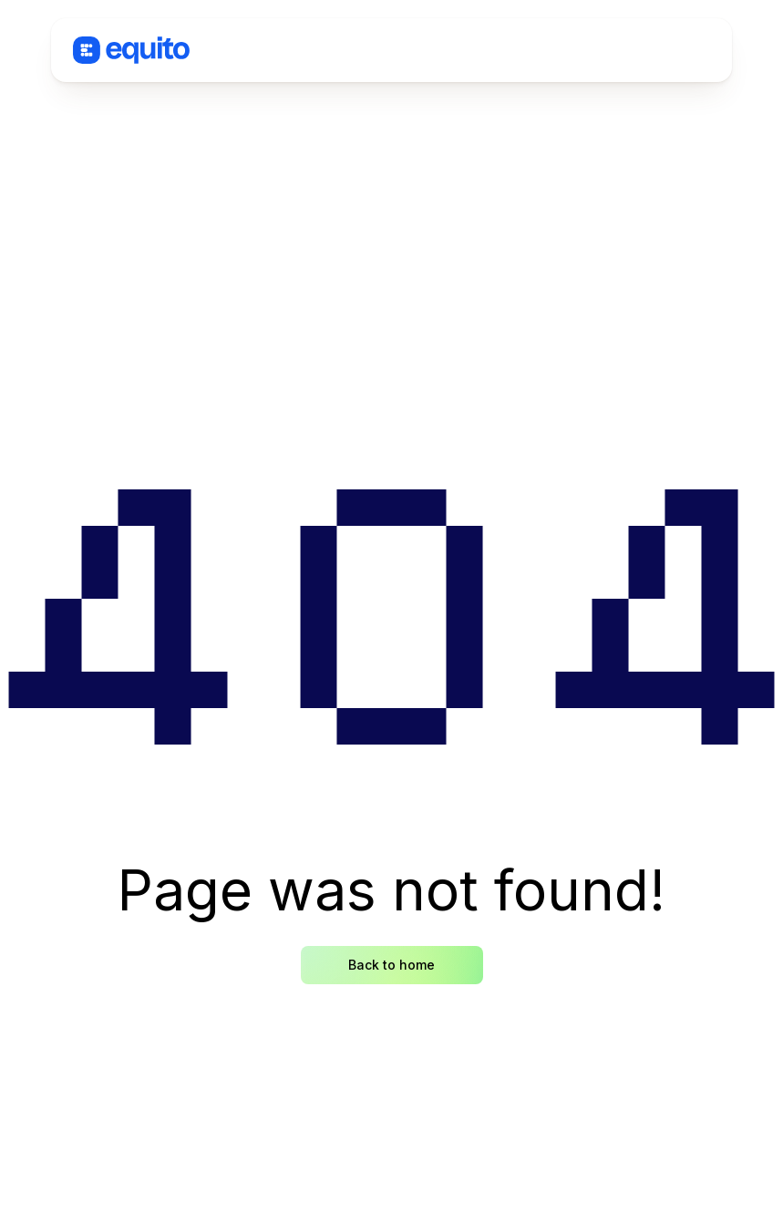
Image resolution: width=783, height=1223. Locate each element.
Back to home (391, 964)
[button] (649, 50)
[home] (131, 50)
